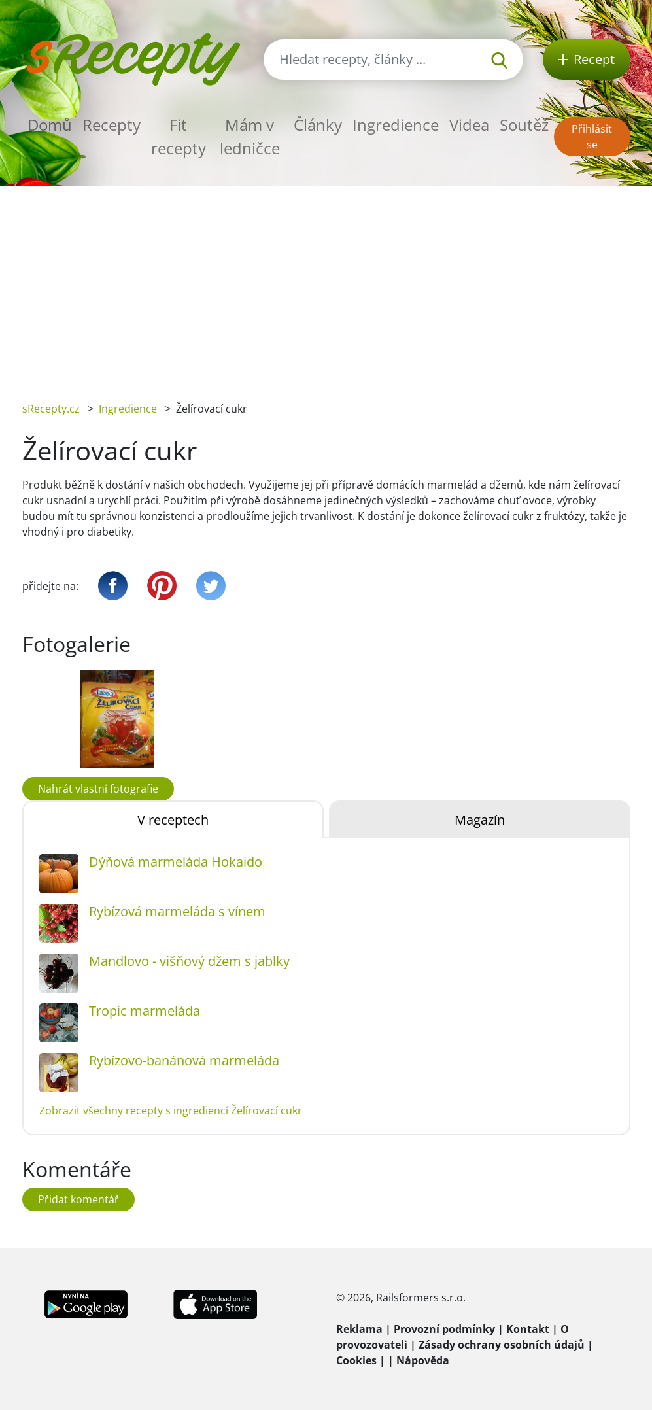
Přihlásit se (592, 137)
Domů (49, 124)
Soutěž (524, 124)
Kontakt (527, 1329)
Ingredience (395, 124)
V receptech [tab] (173, 820)
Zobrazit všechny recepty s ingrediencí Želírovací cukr (170, 1110)
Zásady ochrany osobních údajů (502, 1344)
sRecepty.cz (51, 409)
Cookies (356, 1360)
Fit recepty (178, 136)
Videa (469, 124)
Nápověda (422, 1360)
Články (318, 124)
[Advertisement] (326, 284)
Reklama (359, 1329)
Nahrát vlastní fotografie (98, 789)
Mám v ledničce (250, 136)
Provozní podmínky (444, 1329)
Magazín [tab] (480, 820)
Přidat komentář (78, 1199)
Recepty (111, 124)
